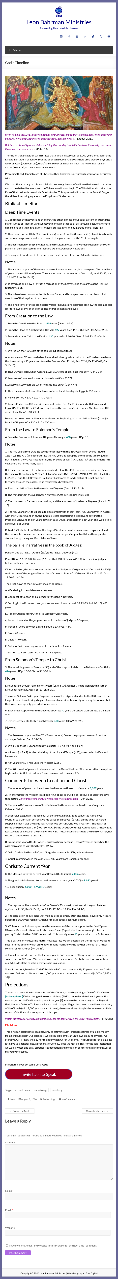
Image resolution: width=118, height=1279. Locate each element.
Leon (12, 1099)
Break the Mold (19, 1111)
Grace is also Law (97, 1111)
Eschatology (49, 1099)
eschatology (41, 1090)
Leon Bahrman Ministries (59, 22)
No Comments (69, 1099)
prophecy (57, 1090)
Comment (11, 1142)
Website (10, 1227)
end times (24, 1090)
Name (9, 1190)
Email (9, 1210)
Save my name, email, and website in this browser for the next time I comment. (53, 1245)
